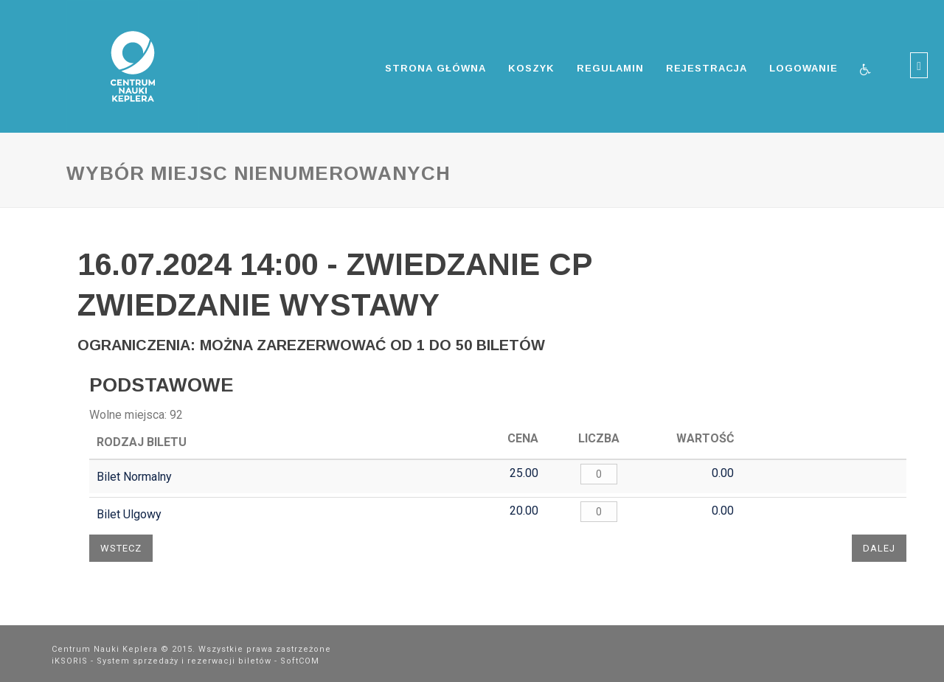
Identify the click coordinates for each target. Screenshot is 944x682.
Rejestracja (706, 68)
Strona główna (435, 68)
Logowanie (803, 68)
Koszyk (531, 68)
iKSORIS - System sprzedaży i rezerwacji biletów (161, 661)
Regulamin (610, 68)
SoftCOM (299, 661)
